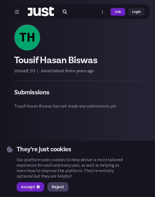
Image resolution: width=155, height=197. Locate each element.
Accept (30, 187)
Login (136, 11)
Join (117, 11)
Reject (58, 187)
